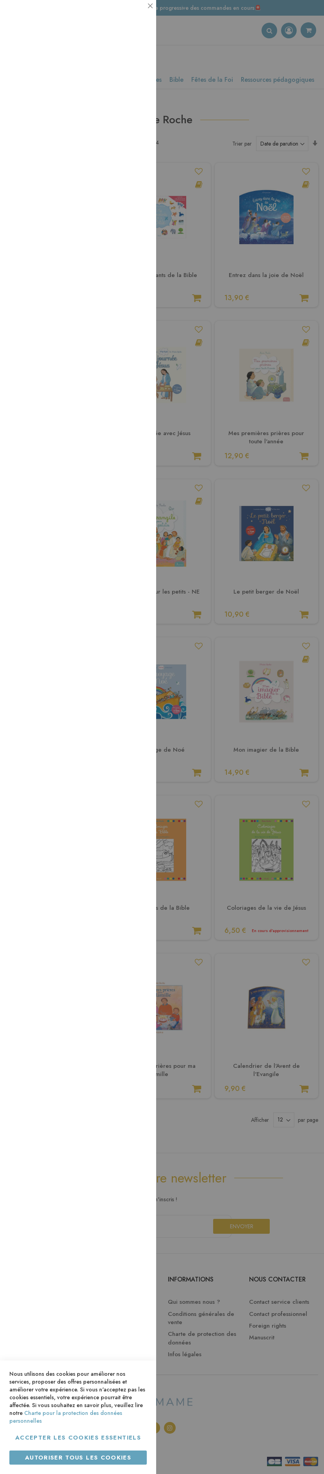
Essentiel (134, 15)
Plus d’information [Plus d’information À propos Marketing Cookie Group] (123, 238)
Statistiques (134, 106)
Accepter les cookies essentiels (78, 1437)
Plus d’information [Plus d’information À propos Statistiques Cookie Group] (123, 155)
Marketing (134, 189)
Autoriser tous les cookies (78, 1457)
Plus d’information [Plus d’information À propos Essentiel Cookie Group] (123, 72)
